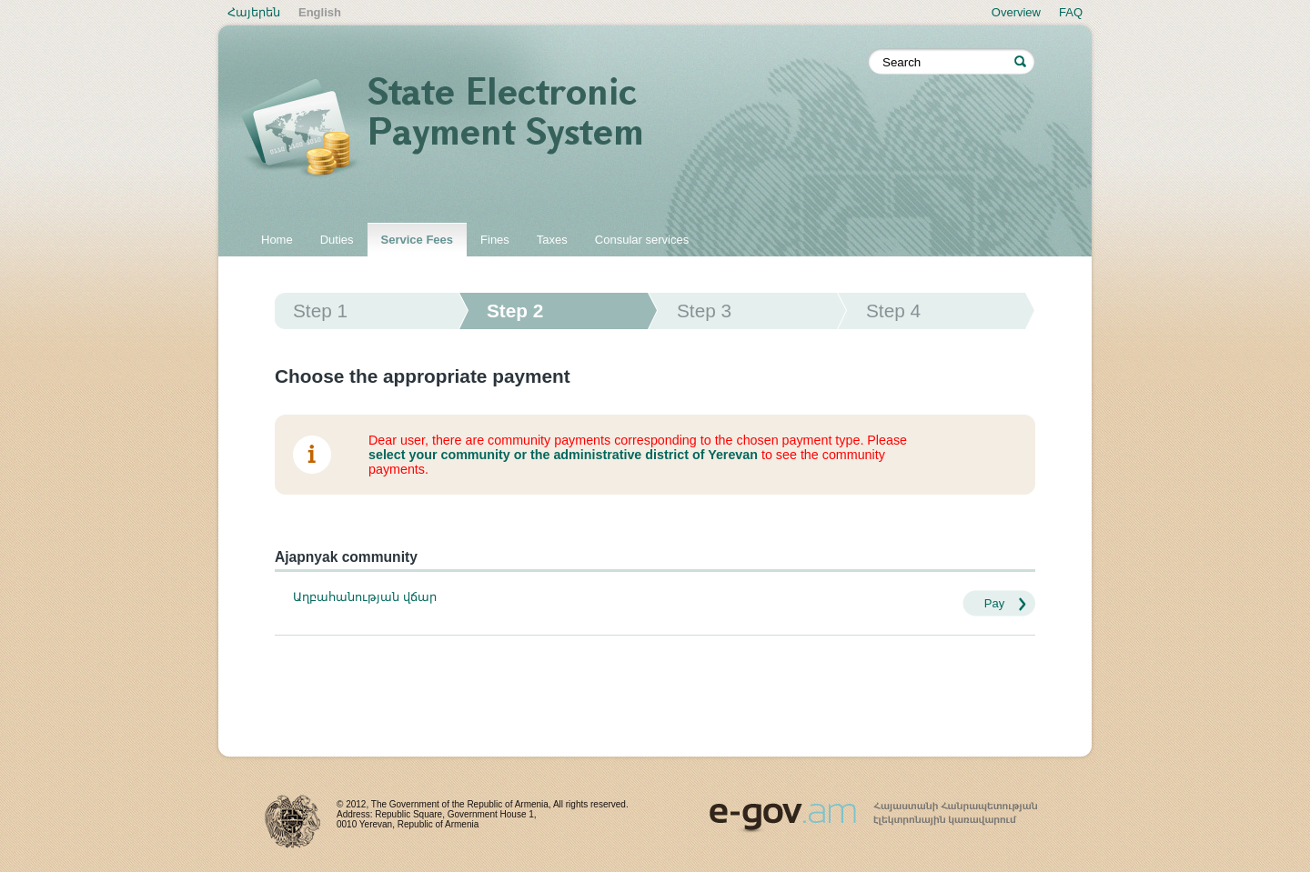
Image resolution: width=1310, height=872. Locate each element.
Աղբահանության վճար (365, 597)
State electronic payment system (555, 129)
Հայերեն (253, 12)
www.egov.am (873, 809)
